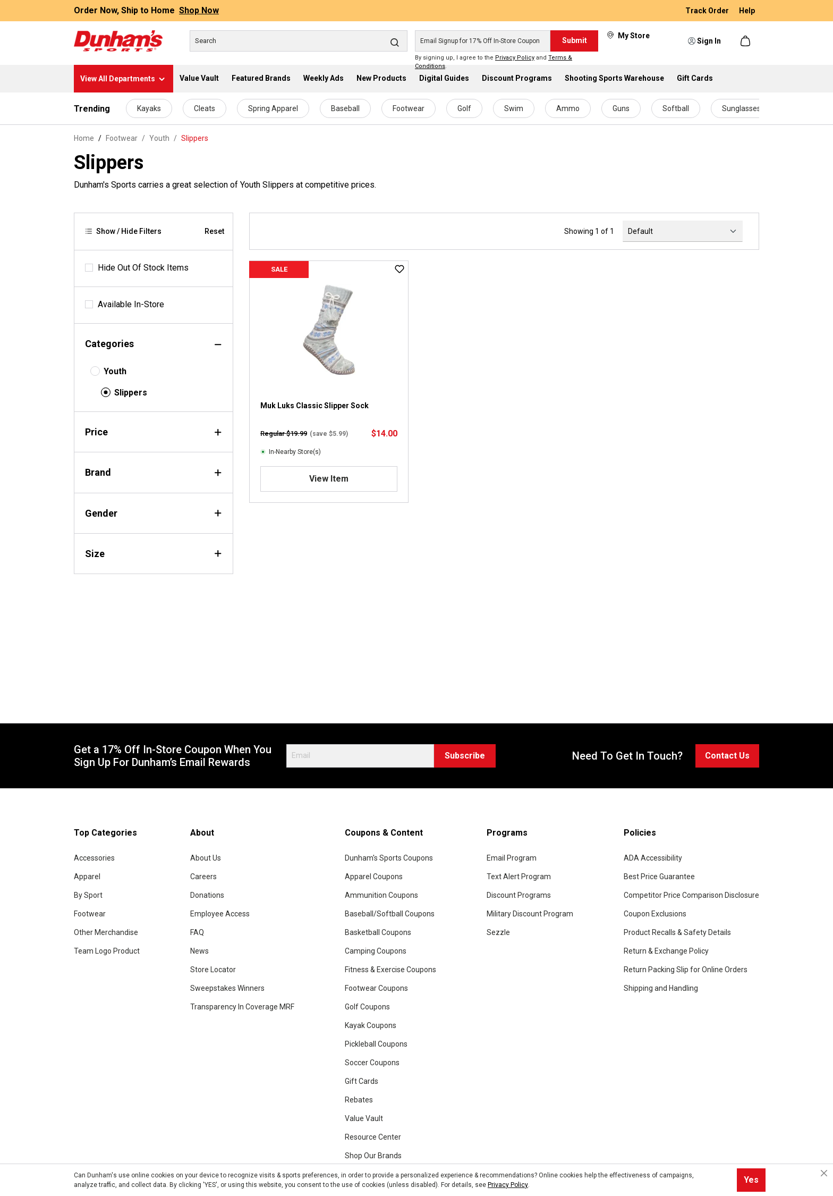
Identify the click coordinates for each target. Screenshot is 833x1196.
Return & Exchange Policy (666, 951)
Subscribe (465, 756)
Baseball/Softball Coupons (390, 913)
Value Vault (364, 1118)
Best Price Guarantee (659, 876)
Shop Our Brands (373, 1155)
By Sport (88, 895)
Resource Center (373, 1137)
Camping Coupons (375, 951)
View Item (328, 479)
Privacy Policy (514, 57)
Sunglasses (741, 108)
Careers (203, 876)
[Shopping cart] (746, 41)
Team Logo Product (107, 951)
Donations (207, 895)
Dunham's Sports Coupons (389, 858)
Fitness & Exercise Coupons (390, 969)
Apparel (87, 876)
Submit (574, 40)
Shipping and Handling (661, 988)
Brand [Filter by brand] (153, 472)
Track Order (707, 10)
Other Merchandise (106, 932)
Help (747, 10)
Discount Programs (519, 895)
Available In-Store (131, 304)
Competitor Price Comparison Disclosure (691, 895)
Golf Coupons (367, 1007)
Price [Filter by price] (153, 431)
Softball (675, 108)
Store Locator (213, 969)
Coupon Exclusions (655, 913)
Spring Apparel (273, 108)
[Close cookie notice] (824, 1173)
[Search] (298, 41)
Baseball (345, 108)
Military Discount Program (530, 913)
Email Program (512, 858)
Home (84, 138)
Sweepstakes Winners (227, 988)
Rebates (359, 1100)
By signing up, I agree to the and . (493, 62)
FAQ (197, 932)
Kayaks (149, 108)
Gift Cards (361, 1081)
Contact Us (727, 756)
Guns (621, 108)
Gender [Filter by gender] (153, 513)
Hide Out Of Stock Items (143, 268)
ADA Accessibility (653, 858)
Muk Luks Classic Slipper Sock (314, 405)
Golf (464, 108)
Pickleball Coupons (376, 1044)
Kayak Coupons (370, 1025)
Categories (153, 343)
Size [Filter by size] (153, 553)
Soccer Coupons (372, 1062)
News (199, 951)
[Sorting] (683, 231)
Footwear (408, 108)
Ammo (568, 108)
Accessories (94, 858)
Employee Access (220, 913)
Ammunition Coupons (381, 895)
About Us (205, 858)
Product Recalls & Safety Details (677, 932)
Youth (115, 371)
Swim (513, 108)
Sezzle (498, 932)
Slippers (130, 393)
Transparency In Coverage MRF (242, 1007)
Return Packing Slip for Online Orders (685, 969)
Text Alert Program (519, 876)
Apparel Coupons (374, 876)
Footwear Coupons (376, 988)
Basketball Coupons (378, 932)
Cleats (204, 108)
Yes (751, 1180)
